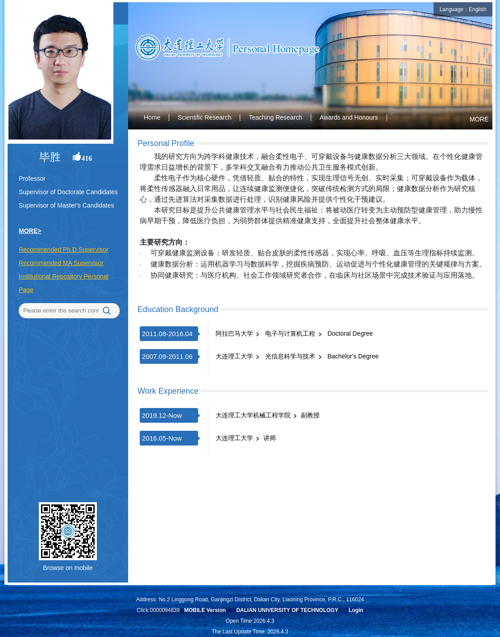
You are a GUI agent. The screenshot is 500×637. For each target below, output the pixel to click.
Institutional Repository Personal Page (63, 283)
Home (152, 117)
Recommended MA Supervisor (61, 262)
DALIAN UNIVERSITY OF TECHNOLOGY (287, 610)
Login (356, 610)
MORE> (30, 230)
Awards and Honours (349, 117)
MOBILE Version (204, 610)
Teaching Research (275, 117)
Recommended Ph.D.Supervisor (63, 249)
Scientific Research (204, 117)
